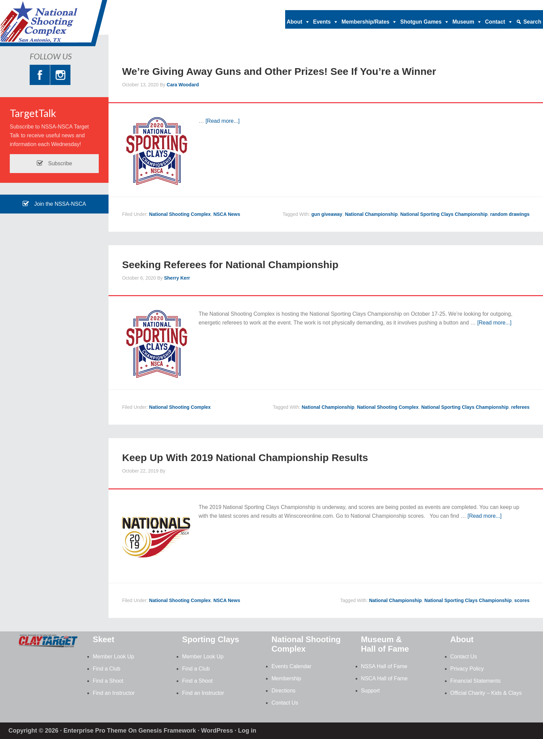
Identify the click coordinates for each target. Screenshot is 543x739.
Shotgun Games (421, 22)
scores (522, 600)
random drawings (510, 214)
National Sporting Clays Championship (444, 214)
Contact (495, 22)
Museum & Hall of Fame (385, 644)
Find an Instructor (114, 693)
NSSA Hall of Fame (384, 666)
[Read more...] (223, 121)
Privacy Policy (467, 669)
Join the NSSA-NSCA (54, 204)
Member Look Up (113, 656)
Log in (247, 730)
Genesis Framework (167, 730)
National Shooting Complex (54, 25)
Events (322, 22)
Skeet (103, 639)
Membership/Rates (365, 22)
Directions (283, 690)
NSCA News (226, 214)
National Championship (371, 214)
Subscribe (54, 163)
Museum (463, 22)
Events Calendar (291, 666)
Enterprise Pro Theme (94, 730)
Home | (397, 5)
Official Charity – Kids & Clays (486, 693)
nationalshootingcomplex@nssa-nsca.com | (459, 5)
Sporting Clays (210, 639)
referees (520, 407)
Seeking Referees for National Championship (230, 264)
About (294, 22)
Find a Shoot (108, 681)
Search (532, 22)
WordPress (217, 730)
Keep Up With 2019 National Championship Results (245, 457)
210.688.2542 (526, 5)
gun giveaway (326, 214)
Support (370, 690)
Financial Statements (475, 681)
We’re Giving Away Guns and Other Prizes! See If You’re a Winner (279, 71)
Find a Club (106, 669)
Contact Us (284, 703)
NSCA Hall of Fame (384, 678)
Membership (286, 678)
